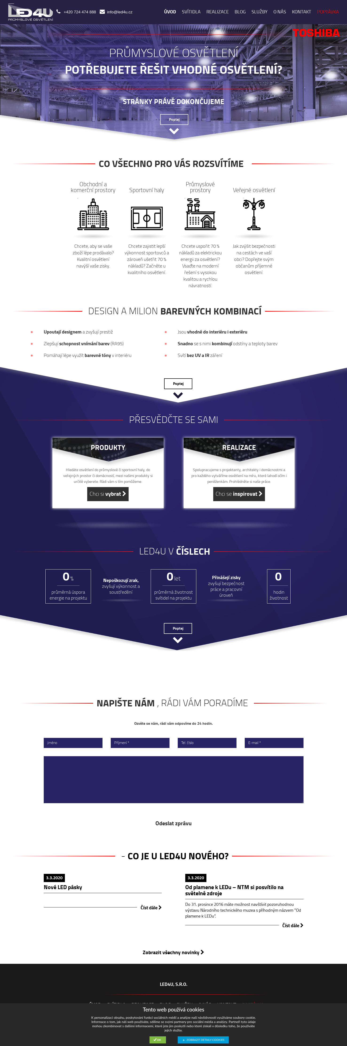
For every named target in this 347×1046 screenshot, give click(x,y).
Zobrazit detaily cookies (206, 1040)
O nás (279, 11)
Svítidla (191, 11)
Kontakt (301, 11)
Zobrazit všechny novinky (173, 952)
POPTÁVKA (328, 11)
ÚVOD (170, 11)
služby (260, 11)
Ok (159, 1040)
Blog (240, 11)
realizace (217, 11)
